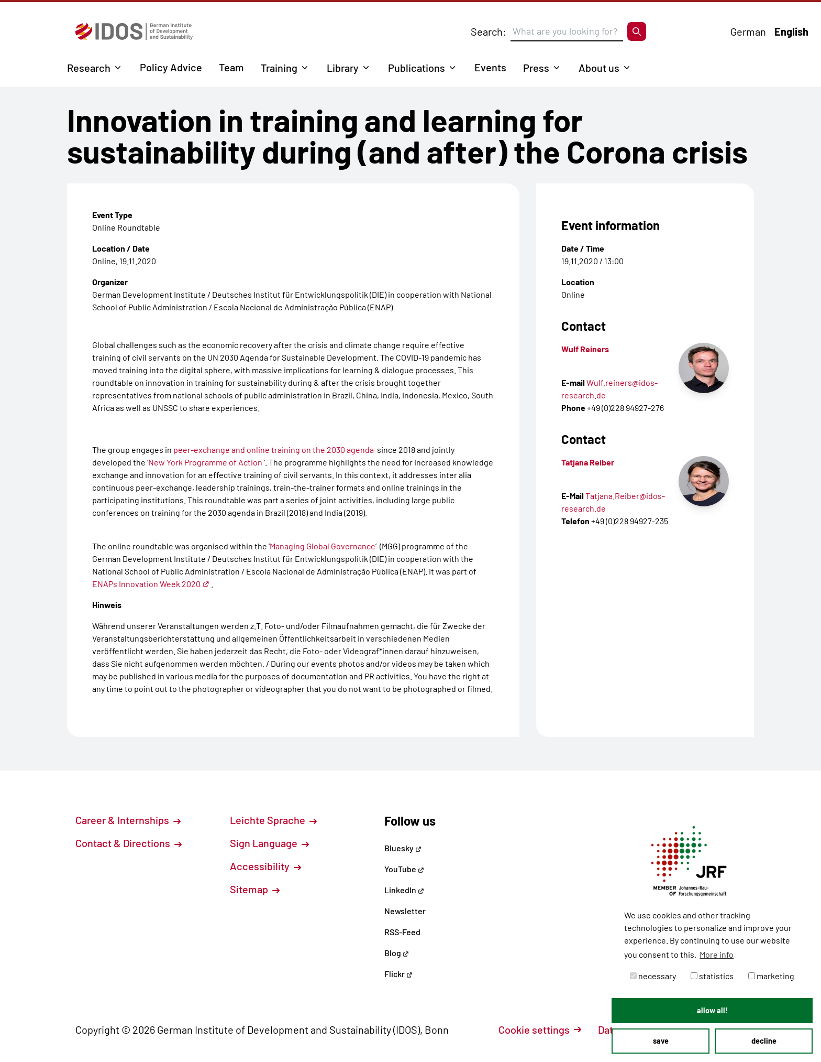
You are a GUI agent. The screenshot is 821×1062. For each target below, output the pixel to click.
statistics (712, 976)
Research (88, 67)
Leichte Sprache (273, 820)
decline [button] (763, 1040)
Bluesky (402, 848)
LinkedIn (404, 890)
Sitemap (255, 889)
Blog (396, 953)
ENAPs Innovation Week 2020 (150, 584)
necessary (653, 976)
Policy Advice (171, 67)
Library (343, 67)
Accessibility (265, 866)
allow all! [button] (712, 1010)
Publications (416, 67)
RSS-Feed (402, 932)
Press (536, 67)
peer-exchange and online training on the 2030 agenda (273, 449)
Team (231, 67)
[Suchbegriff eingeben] (567, 31)
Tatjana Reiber (587, 462)
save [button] (661, 1040)
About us (599, 67)
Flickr (398, 974)
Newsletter (405, 911)
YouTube (404, 869)
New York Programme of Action (205, 462)
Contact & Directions (128, 843)
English (791, 31)
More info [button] (717, 954)
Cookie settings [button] (539, 1029)
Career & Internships (128, 820)
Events (490, 67)
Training (279, 67)
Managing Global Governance (322, 546)
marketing (771, 976)
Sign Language (269, 843)
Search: (488, 31)
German (748, 31)
